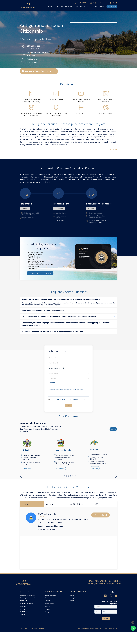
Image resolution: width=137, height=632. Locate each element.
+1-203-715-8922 (81, 3)
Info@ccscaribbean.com (98, 3)
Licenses (22, 609)
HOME (50, 6)
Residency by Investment (27, 598)
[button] (21, 476)
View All (113, 429)
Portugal (72, 598)
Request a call (100, 515)
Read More (113, 149)
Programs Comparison (26, 603)
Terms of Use (23, 628)
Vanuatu (49, 504)
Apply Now (112, 6)
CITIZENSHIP (58, 6)
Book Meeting (24, 612)
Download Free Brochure (40, 273)
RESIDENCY (68, 6)
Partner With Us (24, 600)
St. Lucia (25, 504)
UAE (96, 504)
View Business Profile (46, 529)
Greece (72, 595)
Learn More (27, 468)
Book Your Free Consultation (38, 71)
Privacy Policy (33, 628)
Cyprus (72, 600)
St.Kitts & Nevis (76, 504)
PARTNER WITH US (81, 6)
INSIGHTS (93, 6)
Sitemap (41, 628)
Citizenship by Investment (27, 595)
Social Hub (23, 606)
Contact (102, 6)
